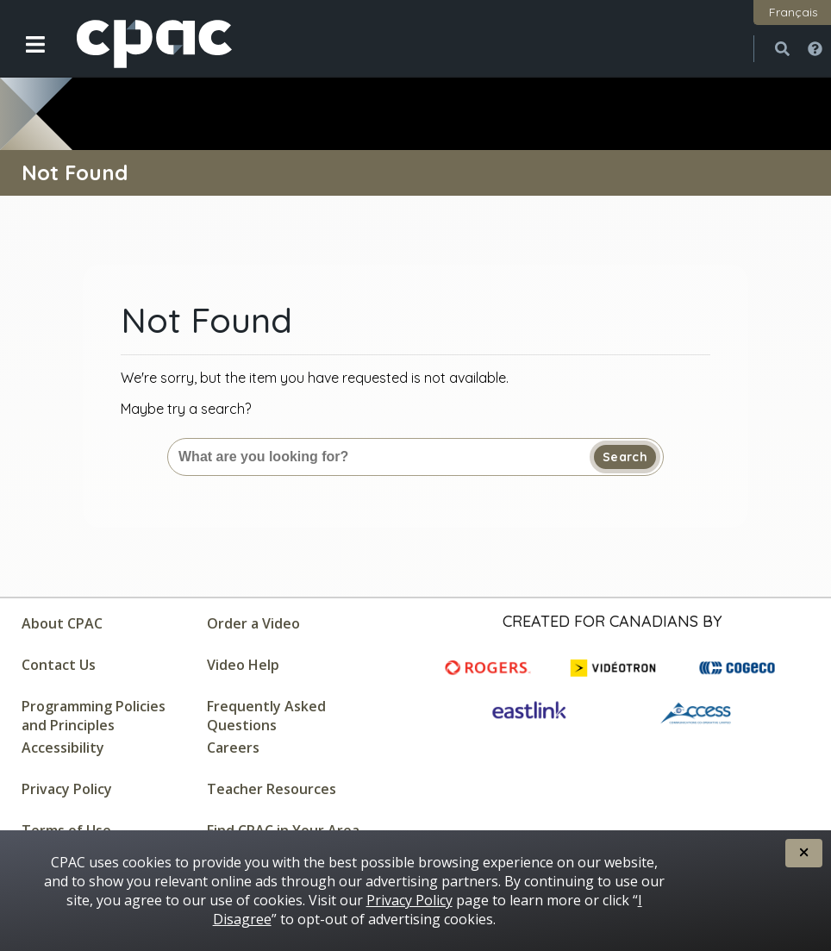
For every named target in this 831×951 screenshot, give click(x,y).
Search (625, 457)
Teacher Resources (271, 788)
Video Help (243, 664)
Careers (233, 747)
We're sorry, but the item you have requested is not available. (315, 377)
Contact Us (59, 664)
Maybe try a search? (186, 408)
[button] (23, 57)
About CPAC (62, 623)
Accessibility (63, 747)
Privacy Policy (67, 788)
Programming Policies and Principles (94, 716)
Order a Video (253, 623)
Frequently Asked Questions (266, 716)
